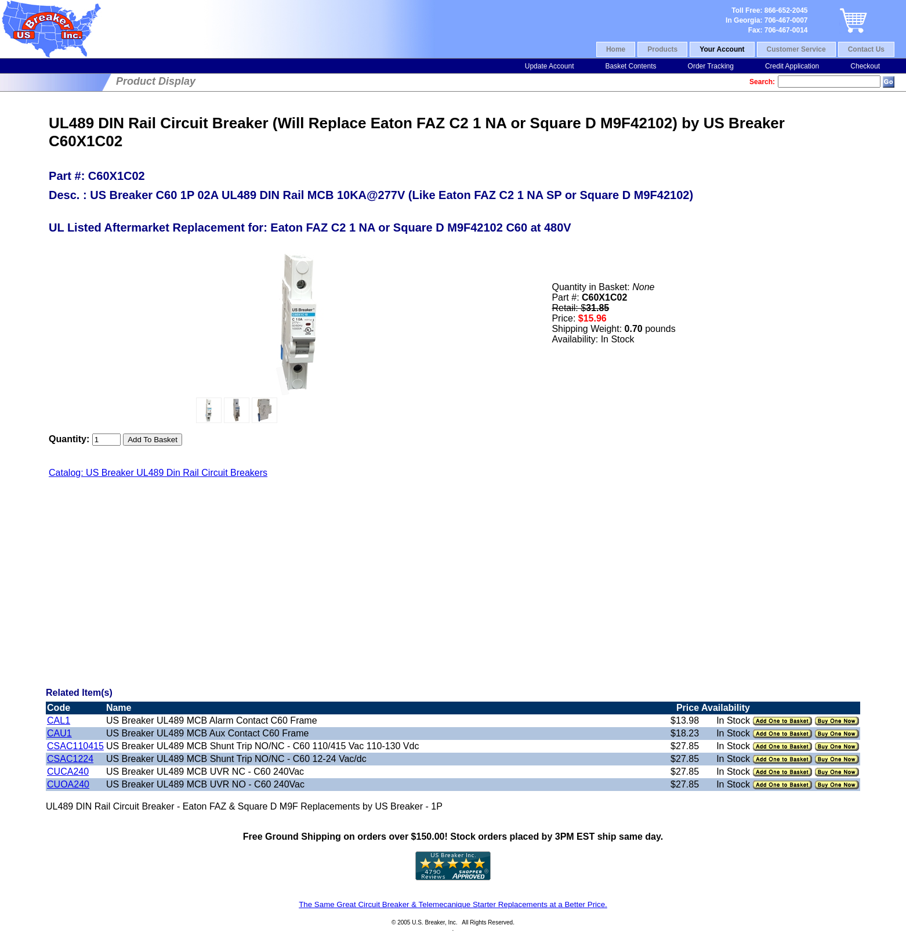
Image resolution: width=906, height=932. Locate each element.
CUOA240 (68, 784)
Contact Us (866, 49)
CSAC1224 (70, 759)
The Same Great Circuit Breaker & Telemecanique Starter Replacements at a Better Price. (453, 904)
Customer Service (796, 49)
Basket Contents (630, 66)
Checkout (865, 66)
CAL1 (58, 720)
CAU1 (59, 733)
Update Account (549, 66)
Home (615, 49)
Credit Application (792, 66)
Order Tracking (711, 66)
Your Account (722, 49)
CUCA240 (68, 771)
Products (662, 49)
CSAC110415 (75, 746)
